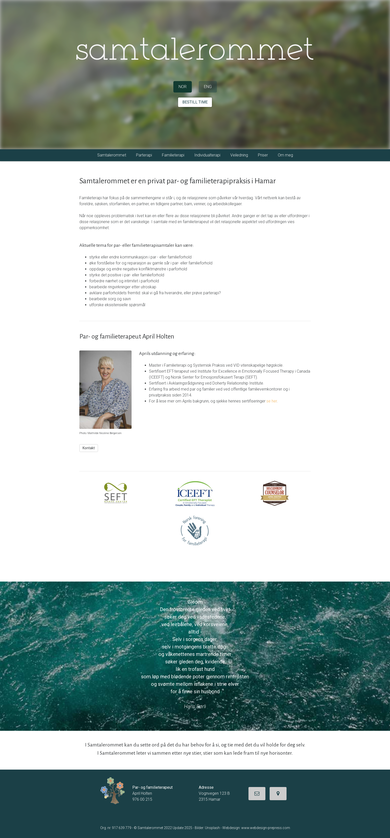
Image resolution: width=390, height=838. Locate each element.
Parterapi (144, 155)
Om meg (285, 155)
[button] (256, 793)
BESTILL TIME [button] (195, 102)
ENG (208, 86)
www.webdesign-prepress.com (265, 828)
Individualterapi (207, 155)
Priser (263, 155)
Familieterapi (173, 155)
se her (271, 401)
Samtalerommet (111, 155)
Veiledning (239, 155)
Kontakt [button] (89, 448)
